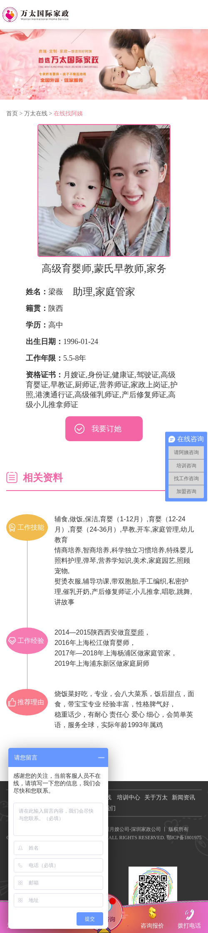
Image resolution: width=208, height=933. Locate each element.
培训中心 (128, 797)
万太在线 (35, 113)
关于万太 (156, 797)
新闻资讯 (183, 797)
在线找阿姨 (68, 113)
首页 (12, 113)
